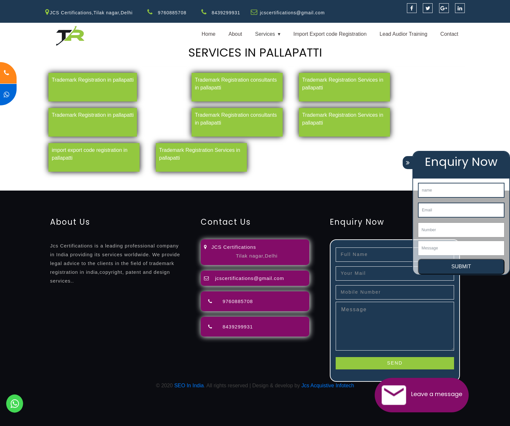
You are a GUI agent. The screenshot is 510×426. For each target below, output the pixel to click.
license (329, 178)
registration (260, 178)
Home (209, 34)
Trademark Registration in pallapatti (93, 80)
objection (166, 178)
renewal (284, 178)
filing (203, 178)
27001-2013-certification (113, 186)
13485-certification (163, 186)
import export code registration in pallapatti (90, 154)
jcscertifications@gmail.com (292, 12)
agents (238, 178)
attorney (219, 178)
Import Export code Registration (330, 34)
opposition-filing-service (128, 178)
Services (265, 34)
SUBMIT (461, 266)
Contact (449, 34)
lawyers (187, 178)
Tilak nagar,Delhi (256, 256)
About (235, 34)
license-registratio (359, 178)
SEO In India (189, 385)
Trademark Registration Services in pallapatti (342, 83)
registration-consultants (72, 178)
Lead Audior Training (403, 34)
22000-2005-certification (56, 186)
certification (394, 178)
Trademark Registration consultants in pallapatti (236, 83)
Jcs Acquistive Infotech (328, 385)
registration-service (22, 178)
